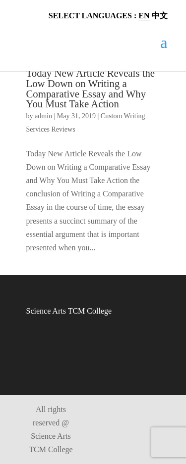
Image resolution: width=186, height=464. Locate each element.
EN (143, 15)
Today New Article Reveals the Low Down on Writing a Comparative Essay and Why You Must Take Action (90, 88)
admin (43, 116)
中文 (160, 15)
